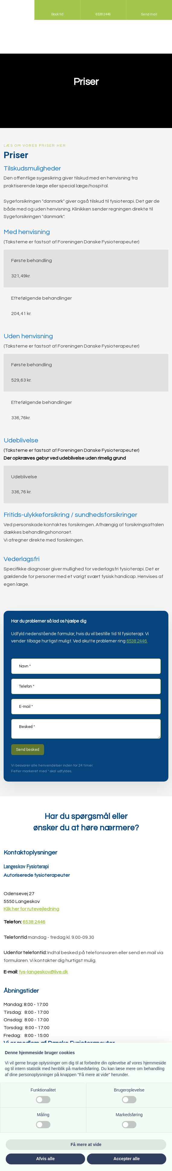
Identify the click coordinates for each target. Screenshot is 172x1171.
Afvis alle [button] (45, 1158)
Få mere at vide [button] (86, 1144)
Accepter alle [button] (126, 1158)
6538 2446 (34, 922)
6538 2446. (137, 641)
